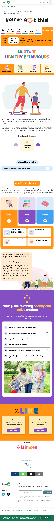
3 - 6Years (25, 30)
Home (3, 6)
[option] (27, 145)
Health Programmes (11, 6)
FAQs (49, 40)
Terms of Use (37, 510)
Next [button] (38, 144)
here (13, 278)
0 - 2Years (18, 30)
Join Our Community (17, 510)
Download (13, 430)
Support (44, 40)
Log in (43, 2)
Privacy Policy (47, 497)
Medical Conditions (30, 40)
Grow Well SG (48, 30)
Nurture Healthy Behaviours (13, 40)
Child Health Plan (22, 40)
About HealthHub (5, 510)
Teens (38, 30)
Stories (37, 40)
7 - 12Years (31, 30)
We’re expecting (10, 30)
